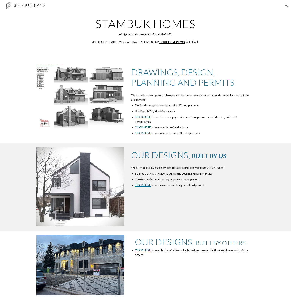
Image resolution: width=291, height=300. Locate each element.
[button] (286, 5)
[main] (145, 32)
